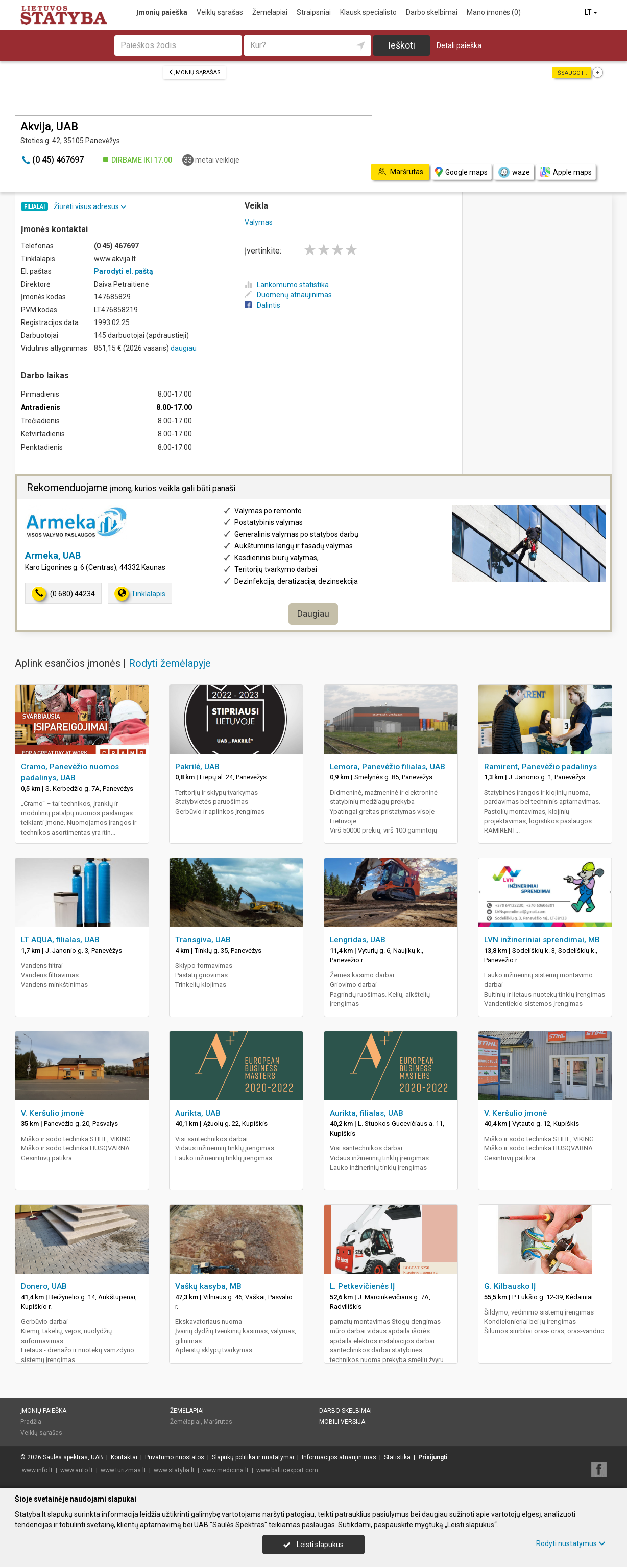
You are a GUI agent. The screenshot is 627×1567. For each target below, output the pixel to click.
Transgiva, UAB (203, 939)
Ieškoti (401, 45)
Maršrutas (218, 1421)
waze (513, 172)
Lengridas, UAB (357, 939)
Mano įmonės (494, 12)
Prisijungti (432, 1457)
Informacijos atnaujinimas (339, 1457)
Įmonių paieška (161, 12)
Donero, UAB (44, 1286)
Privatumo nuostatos (174, 1457)
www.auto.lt (76, 1470)
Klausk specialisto (368, 12)
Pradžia (30, 1421)
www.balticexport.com (287, 1470)
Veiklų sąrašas (220, 12)
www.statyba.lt (174, 1470)
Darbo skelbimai (431, 12)
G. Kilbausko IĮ (510, 1286)
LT (592, 12)
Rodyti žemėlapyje (170, 663)
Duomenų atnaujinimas (288, 295)
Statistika (397, 1457)
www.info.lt (37, 1470)
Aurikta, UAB (198, 1113)
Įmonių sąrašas (194, 72)
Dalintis (262, 305)
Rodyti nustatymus (571, 1543)
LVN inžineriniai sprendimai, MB (542, 939)
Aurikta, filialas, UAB (366, 1113)
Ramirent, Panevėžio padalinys (540, 766)
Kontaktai (124, 1457)
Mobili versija (342, 1421)
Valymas (259, 222)
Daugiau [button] (313, 613)
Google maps (461, 172)
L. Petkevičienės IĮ (362, 1286)
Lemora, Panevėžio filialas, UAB (387, 766)
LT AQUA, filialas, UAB (60, 939)
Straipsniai (314, 12)
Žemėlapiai (269, 12)
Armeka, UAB (53, 555)
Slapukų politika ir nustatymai (253, 1457)
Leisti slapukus (313, 1544)
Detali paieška (459, 45)
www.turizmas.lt (123, 1470)
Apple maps (566, 172)
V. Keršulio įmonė (52, 1113)
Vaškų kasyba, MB (208, 1286)
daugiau (184, 348)
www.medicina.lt (225, 1470)
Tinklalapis (139, 594)
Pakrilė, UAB (197, 766)
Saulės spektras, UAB (73, 1457)
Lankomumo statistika (287, 285)
